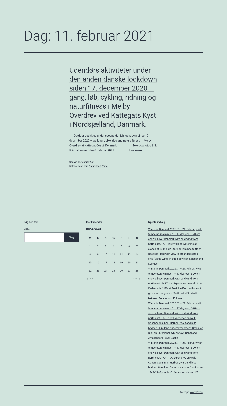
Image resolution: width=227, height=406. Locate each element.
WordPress (196, 392)
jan (89, 278)
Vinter (105, 166)
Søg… (27, 228)
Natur (92, 166)
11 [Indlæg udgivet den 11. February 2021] (113, 254)
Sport (98, 166)
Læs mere (135, 150)
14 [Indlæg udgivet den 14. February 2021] (137, 254)
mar (137, 278)
